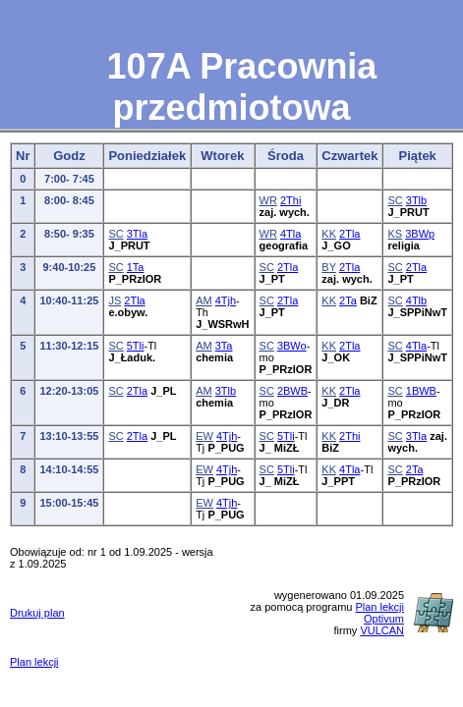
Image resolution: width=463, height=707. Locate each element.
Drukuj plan (37, 613)
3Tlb (416, 200)
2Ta (348, 300)
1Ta (136, 267)
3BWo (292, 346)
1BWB (421, 391)
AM (204, 300)
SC (394, 200)
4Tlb (416, 300)
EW (204, 436)
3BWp (419, 234)
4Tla (290, 234)
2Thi (290, 200)
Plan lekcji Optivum (379, 613)
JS (114, 300)
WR (268, 200)
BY (328, 267)
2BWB (292, 391)
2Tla (349, 234)
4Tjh (225, 300)
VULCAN (382, 630)
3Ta (224, 346)
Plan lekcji (34, 662)
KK (328, 234)
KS (394, 234)
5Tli (136, 346)
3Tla (137, 234)
